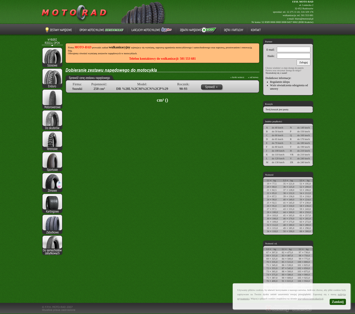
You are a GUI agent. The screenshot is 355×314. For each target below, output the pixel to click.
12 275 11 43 (293, 11)
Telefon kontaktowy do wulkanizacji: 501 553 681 (162, 58)
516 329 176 (307, 11)
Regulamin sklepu (280, 81)
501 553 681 (307, 15)
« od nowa (253, 77)
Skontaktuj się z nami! (276, 73)
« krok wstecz (237, 77)
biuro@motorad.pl (304, 18)
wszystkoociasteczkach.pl (310, 298)
